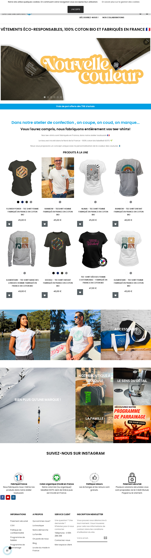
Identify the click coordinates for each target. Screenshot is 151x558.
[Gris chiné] (31, 202)
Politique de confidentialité (17, 531)
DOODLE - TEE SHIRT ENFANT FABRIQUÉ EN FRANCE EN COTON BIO (58, 283)
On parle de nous (41, 539)
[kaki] (27, 202)
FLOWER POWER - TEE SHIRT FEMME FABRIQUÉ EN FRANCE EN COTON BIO (22, 212)
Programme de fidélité (17, 538)
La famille (37, 534)
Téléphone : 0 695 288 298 (63, 534)
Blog (35, 543)
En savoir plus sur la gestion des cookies (120, 2)
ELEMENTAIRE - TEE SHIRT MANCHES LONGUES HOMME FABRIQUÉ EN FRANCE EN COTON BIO (22, 283)
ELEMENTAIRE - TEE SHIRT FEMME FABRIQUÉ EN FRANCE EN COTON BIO (128, 283)
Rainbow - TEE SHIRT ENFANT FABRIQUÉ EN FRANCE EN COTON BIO (128, 212)
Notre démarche (40, 530)
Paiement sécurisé (19, 521)
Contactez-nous (62, 540)
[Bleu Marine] (22, 202)
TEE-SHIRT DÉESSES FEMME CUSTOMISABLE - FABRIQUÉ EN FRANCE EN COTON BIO (93, 280)
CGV (12, 526)
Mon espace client (63, 545)
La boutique (38, 526)
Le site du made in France (41, 549)
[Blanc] (14, 202)
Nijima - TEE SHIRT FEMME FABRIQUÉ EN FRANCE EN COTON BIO (93, 212)
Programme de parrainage (17, 546)
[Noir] (18, 202)
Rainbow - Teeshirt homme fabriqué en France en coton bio (58, 212)
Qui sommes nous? (41, 521)
